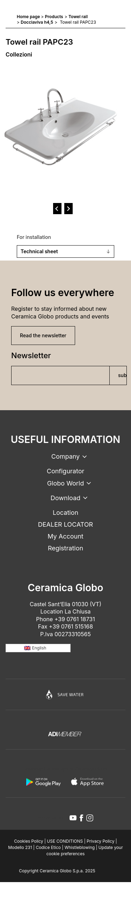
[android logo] (43, 782)
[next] (68, 208)
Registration (65, 548)
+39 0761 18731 (74, 619)
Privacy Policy (100, 841)
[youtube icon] (73, 817)
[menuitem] (38, 648)
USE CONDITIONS (65, 841)
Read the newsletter (43, 335)
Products (54, 16)
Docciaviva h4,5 (37, 22)
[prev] (57, 208)
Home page (28, 16)
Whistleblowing (80, 847)
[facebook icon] (81, 817)
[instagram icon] (89, 817)
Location (65, 512)
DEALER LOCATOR (65, 524)
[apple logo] (88, 782)
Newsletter (31, 355)
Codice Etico (48, 847)
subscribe (122, 375)
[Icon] (65, 694)
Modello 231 (20, 847)
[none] (38, 648)
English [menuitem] (39, 647)
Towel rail (78, 16)
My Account (65, 536)
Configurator (65, 471)
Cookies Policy (28, 841)
